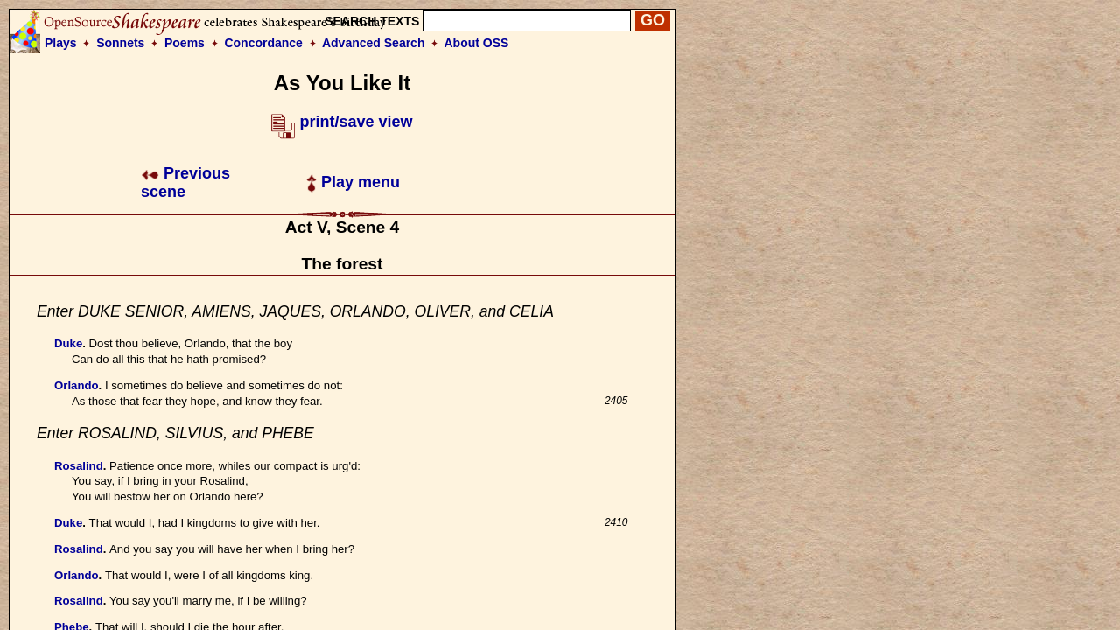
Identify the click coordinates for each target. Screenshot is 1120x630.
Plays (61, 43)
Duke (68, 343)
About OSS (476, 43)
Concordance (263, 43)
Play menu (353, 182)
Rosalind (78, 465)
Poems (184, 43)
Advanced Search (373, 43)
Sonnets (120, 43)
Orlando (76, 385)
